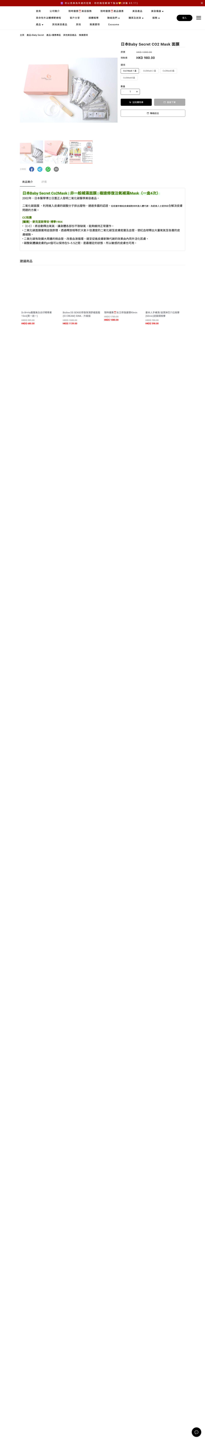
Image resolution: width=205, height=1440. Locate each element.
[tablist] (102, 183)
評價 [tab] (44, 181)
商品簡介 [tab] (27, 181)
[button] (31, 169)
